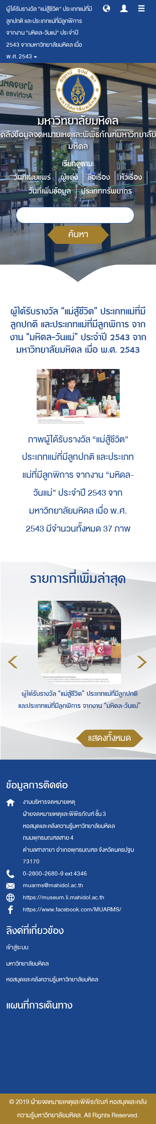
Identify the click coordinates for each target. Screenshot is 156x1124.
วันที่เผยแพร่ (32, 177)
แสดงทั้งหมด (109, 738)
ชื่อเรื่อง (99, 177)
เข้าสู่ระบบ (17, 947)
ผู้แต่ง (69, 177)
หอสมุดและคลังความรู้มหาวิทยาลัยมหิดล (52, 979)
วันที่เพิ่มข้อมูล (50, 191)
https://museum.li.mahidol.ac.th (63, 897)
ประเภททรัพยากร (106, 191)
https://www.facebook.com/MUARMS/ (72, 909)
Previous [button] (13, 662)
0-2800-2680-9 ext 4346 (55, 873)
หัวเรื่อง (131, 177)
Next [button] (142, 662)
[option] (77, 660)
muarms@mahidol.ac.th (53, 885)
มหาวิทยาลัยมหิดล (27, 963)
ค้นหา (78, 234)
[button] (106, 8)
